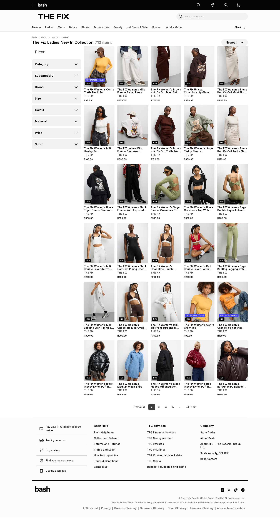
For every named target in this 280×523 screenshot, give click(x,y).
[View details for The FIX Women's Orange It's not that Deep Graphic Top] (232, 307)
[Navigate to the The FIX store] (53, 16)
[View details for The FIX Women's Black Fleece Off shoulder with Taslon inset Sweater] (166, 366)
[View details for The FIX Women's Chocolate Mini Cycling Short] (132, 307)
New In (36, 27)
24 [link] (187, 412)
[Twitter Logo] (229, 496)
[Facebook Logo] (243, 496)
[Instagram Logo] (222, 496)
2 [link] (151, 412)
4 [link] (166, 412)
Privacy (106, 513)
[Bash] (34, 37)
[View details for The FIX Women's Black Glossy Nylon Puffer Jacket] (99, 366)
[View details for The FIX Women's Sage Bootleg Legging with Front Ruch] (232, 248)
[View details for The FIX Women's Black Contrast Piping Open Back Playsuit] (132, 248)
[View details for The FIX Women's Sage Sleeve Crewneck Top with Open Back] (166, 189)
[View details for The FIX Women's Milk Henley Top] (99, 130)
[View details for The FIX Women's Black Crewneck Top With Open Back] (199, 189)
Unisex (156, 27)
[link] (132, 412)
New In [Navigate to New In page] (55, 37)
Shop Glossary (177, 513)
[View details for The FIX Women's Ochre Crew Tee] (199, 307)
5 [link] (173, 412)
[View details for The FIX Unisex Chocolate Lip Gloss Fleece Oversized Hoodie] (199, 72)
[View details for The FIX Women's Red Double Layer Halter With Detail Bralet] (199, 248)
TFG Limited (90, 513)
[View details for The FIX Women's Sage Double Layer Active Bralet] (232, 189)
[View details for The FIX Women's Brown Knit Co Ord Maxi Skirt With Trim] (166, 72)
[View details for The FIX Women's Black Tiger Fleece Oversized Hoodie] (99, 189)
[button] (212, 5)
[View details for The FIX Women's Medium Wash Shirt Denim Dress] (132, 366)
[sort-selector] (234, 45)
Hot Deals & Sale (137, 27)
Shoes (85, 27)
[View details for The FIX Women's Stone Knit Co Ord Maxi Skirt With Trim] (232, 72)
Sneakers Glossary (152, 513)
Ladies (49, 27)
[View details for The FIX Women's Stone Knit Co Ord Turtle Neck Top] (232, 130)
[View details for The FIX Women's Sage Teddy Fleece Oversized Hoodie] (199, 130)
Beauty (118, 27)
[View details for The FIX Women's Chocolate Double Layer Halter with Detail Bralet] (166, 248)
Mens (61, 27)
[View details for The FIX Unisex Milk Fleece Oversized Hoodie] (132, 130)
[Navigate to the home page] (42, 5)
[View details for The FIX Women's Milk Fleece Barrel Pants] (132, 72)
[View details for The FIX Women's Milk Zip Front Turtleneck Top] (166, 307)
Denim (73, 27)
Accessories (101, 27)
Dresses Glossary (125, 513)
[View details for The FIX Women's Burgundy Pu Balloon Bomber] (232, 366)
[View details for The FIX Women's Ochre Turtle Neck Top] (99, 72)
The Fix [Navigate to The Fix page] (44, 37)
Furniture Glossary (202, 513)
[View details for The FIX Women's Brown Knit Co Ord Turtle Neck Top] (166, 130)
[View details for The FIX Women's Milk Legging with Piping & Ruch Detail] (99, 307)
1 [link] (144, 412)
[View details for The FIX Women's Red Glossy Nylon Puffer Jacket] (199, 366)
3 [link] (159, 412)
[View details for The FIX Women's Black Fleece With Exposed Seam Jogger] (132, 189)
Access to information (231, 513)
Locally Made (173, 27)
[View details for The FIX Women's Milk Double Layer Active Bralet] (99, 248)
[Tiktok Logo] (236, 496)
